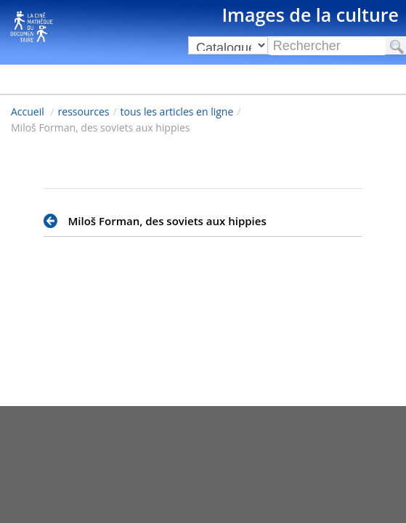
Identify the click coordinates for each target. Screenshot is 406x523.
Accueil (27, 111)
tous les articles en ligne (177, 111)
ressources (84, 111)
